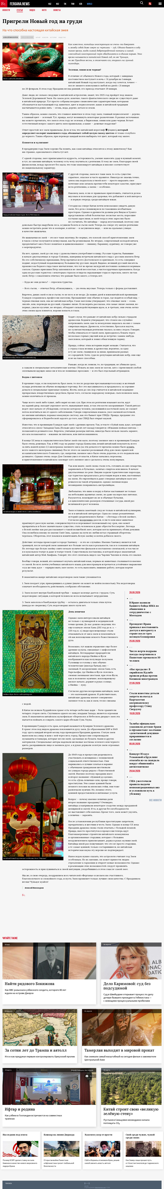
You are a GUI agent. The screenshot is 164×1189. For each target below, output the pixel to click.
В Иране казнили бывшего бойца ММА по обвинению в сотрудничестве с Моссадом (144, 609)
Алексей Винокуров (10, 37)
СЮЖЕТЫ (58, 10)
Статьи (20, 10)
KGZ (58, 3)
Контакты (9, 1182)
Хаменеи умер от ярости (100, 1134)
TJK (66, 3)
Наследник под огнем (16, 1134)
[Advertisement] (82, 918)
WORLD (91, 3)
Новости (6, 10)
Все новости (155, 800)
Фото (45, 10)
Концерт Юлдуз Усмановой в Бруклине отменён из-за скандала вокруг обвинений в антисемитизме (144, 760)
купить (130, 446)
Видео (33, 10)
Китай (38, 37)
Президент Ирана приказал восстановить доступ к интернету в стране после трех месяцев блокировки (143, 630)
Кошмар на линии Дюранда (60, 1134)
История (53, 37)
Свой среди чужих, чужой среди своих (141, 1136)
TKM (74, 3)
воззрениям (86, 519)
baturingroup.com (100, 1186)
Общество (62, 37)
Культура (45, 37)
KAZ (50, 3)
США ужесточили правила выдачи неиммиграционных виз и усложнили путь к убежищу (144, 787)
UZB (82, 3)
